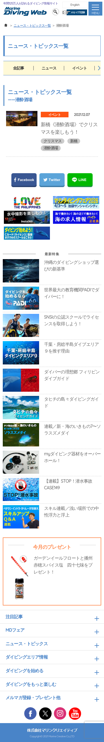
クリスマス (53, 140)
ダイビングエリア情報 (27, 657)
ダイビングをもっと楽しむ (31, 684)
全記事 (18, 68)
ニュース (49, 68)
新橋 (73, 140)
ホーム (5, 25)
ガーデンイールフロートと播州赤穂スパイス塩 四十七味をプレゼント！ (63, 564)
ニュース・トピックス (27, 643)
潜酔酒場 (51, 147)
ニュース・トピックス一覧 (32, 25)
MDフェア (15, 630)
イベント (79, 68)
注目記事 (14, 616)
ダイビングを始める (25, 670)
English (75, 5)
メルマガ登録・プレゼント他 (33, 697)
